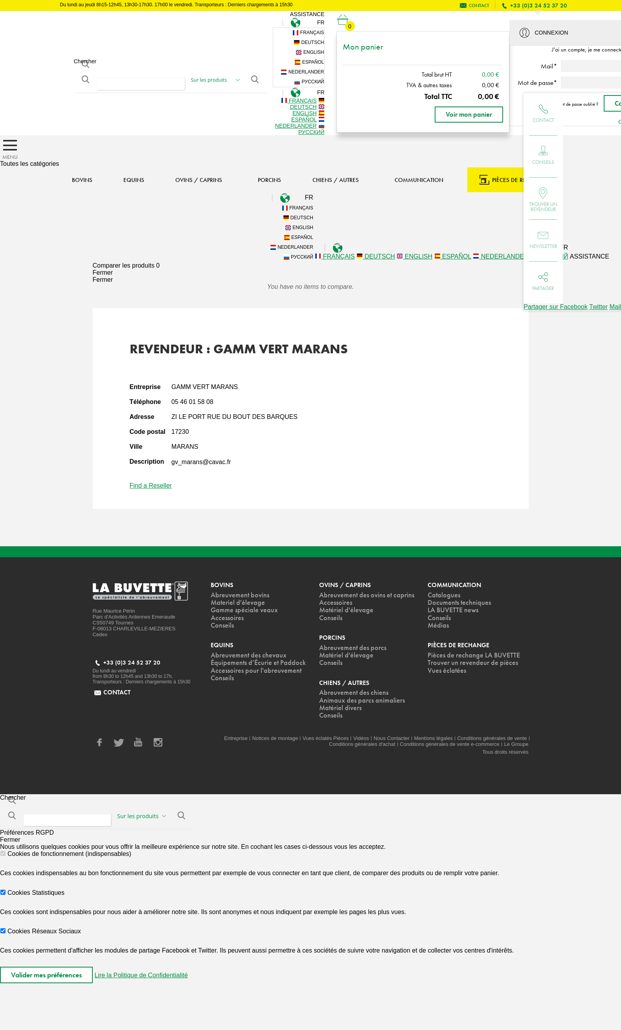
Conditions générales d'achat (362, 744)
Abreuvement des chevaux (249, 655)
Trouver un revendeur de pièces (473, 662)
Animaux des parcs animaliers (362, 700)
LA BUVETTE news (453, 610)
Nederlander (302, 72)
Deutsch (309, 43)
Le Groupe (516, 744)
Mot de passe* (537, 82)
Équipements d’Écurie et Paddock (258, 662)
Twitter (598, 306)
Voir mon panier (469, 114)
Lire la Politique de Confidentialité (140, 975)
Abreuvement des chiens (353, 692)
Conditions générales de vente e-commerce (450, 744)
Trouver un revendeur (543, 207)
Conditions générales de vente (492, 738)
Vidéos (361, 738)
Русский (309, 82)
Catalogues (444, 595)
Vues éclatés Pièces (326, 738)
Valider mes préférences (46, 975)
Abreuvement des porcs (352, 648)
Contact (543, 120)
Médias (438, 625)
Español (309, 62)
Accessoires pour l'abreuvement (256, 670)
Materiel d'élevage (238, 602)
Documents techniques (459, 602)
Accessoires (227, 618)
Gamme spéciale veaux (244, 610)
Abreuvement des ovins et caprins (366, 595)
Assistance (307, 14)
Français (308, 33)
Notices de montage (275, 738)
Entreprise (236, 738)
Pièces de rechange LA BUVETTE (474, 655)
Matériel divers (340, 708)
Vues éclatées (447, 670)
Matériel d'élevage (346, 610)
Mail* (549, 66)
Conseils (543, 162)
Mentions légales (433, 738)
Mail (615, 306)
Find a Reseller (151, 485)
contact (479, 5)
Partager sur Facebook (556, 306)
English (310, 52)
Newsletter (543, 246)
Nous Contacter (392, 738)
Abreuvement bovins (240, 595)
